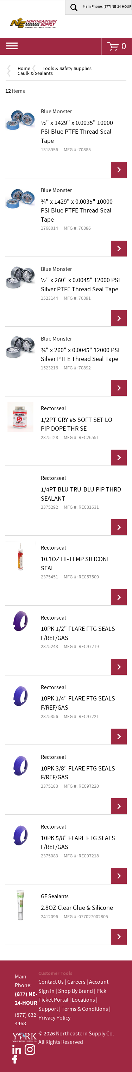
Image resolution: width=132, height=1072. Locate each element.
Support (48, 1009)
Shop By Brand (75, 991)
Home (24, 68)
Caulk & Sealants (35, 73)
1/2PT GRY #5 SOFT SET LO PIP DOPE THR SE (76, 424)
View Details (119, 170)
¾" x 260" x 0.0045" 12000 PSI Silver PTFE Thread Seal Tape (80, 355)
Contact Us (51, 982)
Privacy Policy (54, 1018)
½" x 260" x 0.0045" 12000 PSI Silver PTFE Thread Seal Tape (80, 285)
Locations (83, 1000)
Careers (76, 982)
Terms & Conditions (85, 1009)
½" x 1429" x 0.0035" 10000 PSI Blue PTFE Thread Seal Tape (77, 132)
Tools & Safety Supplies (67, 68)
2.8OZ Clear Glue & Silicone (77, 908)
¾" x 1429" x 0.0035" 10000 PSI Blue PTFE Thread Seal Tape (77, 211)
